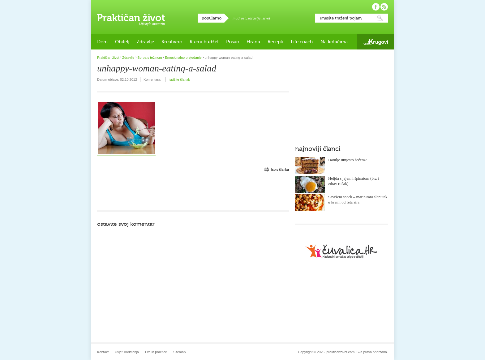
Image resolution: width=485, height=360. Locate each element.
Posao (232, 42)
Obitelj (122, 42)
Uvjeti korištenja (127, 352)
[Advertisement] (193, 191)
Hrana (253, 42)
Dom (102, 42)
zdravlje (254, 18)
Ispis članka (280, 169)
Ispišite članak (179, 79)
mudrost (239, 18)
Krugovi (375, 42)
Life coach (302, 42)
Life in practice (156, 352)
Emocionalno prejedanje (183, 57)
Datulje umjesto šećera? (347, 159)
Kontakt (103, 352)
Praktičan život (131, 17)
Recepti (275, 42)
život (266, 18)
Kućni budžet (204, 42)
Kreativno (171, 42)
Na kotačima (334, 42)
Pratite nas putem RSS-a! (384, 7)
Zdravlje (145, 42)
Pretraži (380, 18)
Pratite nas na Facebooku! (376, 7)
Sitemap (179, 352)
